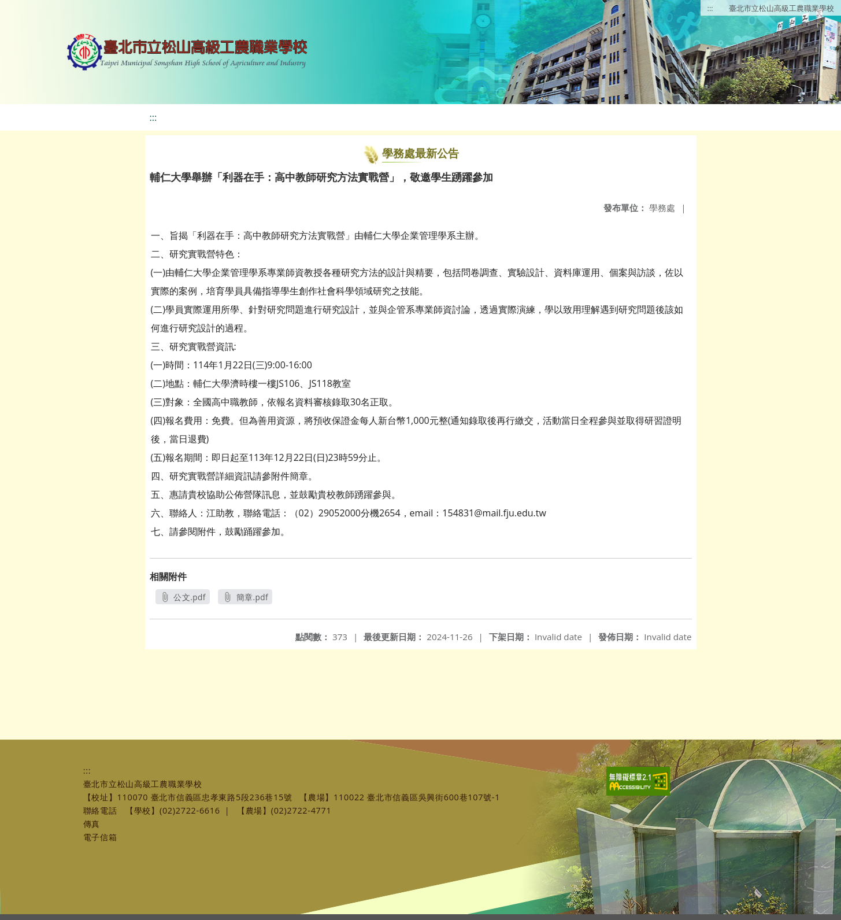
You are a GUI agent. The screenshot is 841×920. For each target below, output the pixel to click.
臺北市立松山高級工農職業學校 (781, 8)
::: (710, 8)
